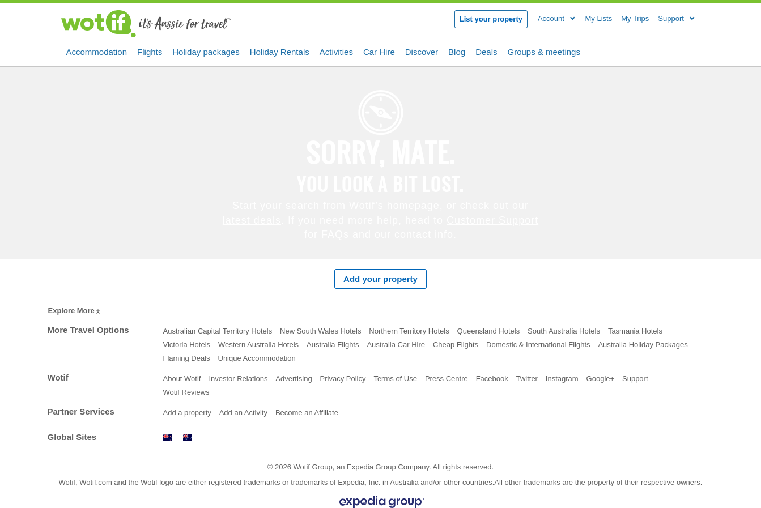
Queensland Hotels (488, 331)
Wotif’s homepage (394, 205)
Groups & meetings (544, 51)
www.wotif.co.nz (167, 437)
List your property (491, 19)
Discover (421, 51)
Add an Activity (243, 412)
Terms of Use (395, 378)
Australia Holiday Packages (642, 344)
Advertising (293, 378)
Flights (149, 51)
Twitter (527, 378)
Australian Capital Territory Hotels (218, 331)
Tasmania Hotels (635, 331)
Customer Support (492, 220)
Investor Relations (238, 378)
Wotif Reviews (186, 392)
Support (635, 378)
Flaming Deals (186, 358)
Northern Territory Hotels (409, 331)
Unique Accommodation (257, 358)
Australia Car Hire (396, 344)
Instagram (562, 378)
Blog (456, 51)
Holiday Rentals (279, 51)
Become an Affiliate (306, 412)
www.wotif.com (187, 437)
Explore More (75, 311)
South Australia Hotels (564, 331)
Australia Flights (333, 344)
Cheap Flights (455, 344)
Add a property (187, 412)
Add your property (380, 279)
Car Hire (379, 51)
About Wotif (182, 378)
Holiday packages (205, 51)
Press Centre (446, 378)
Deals (486, 51)
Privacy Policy (343, 378)
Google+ (600, 378)
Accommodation (96, 51)
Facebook (492, 378)
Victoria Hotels (187, 344)
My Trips (635, 18)
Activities (336, 51)
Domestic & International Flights (538, 344)
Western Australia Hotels (258, 344)
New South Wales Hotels (320, 331)
